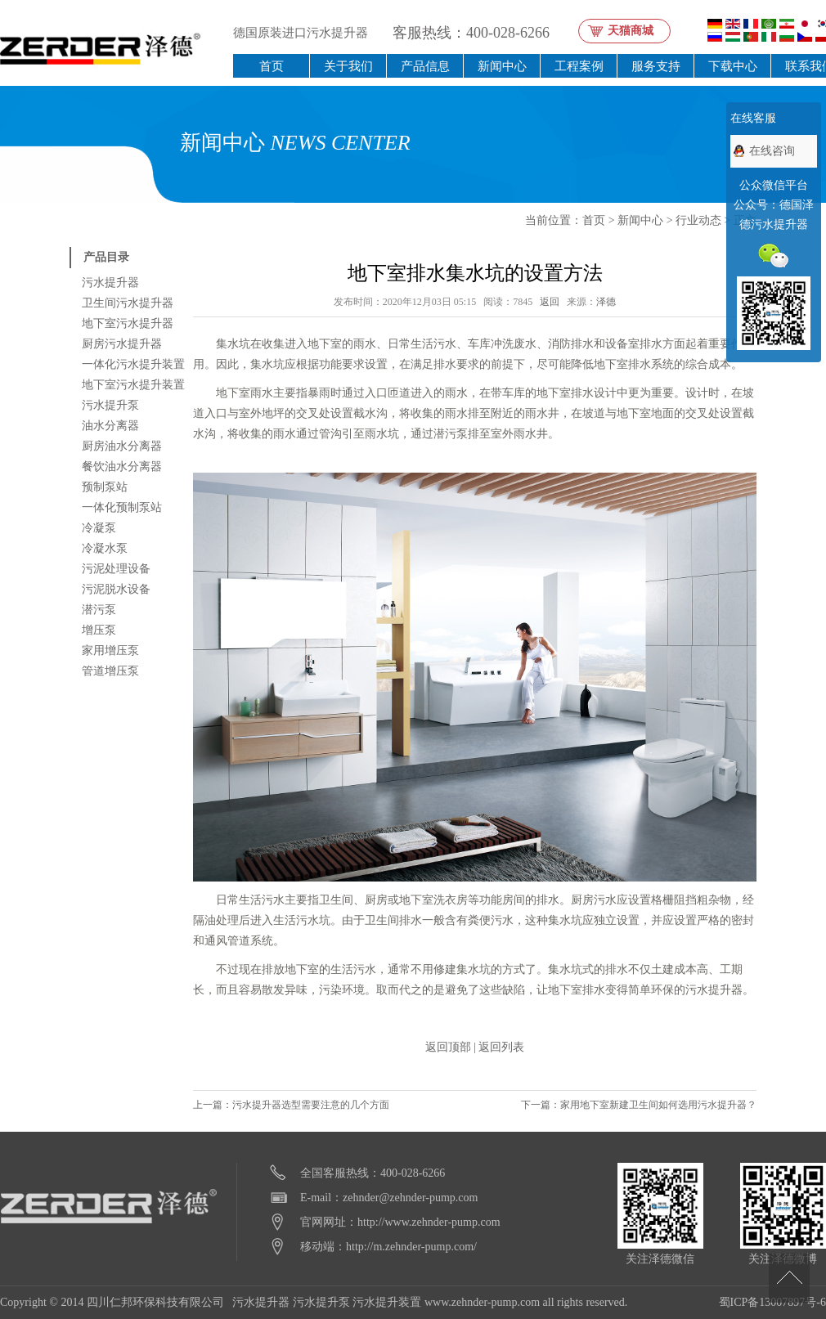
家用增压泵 (110, 650)
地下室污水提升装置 (133, 385)
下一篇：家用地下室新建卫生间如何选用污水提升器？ (638, 1104)
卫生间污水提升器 (127, 303)
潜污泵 (99, 609)
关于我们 (348, 66)
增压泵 (99, 630)
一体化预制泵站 (122, 507)
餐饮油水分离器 (122, 466)
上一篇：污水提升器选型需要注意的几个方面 (291, 1104)
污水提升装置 (386, 1302)
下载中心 (732, 66)
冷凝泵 (99, 528)
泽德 (606, 301)
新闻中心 (502, 66)
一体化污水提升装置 (133, 364)
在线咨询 (772, 151)
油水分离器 (110, 425)
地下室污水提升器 (127, 323)
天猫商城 (630, 31)
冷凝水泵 (105, 548)
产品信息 (425, 66)
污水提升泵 (110, 405)
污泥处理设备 (116, 569)
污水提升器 (110, 282)
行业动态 (698, 220)
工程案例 (579, 66)
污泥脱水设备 (116, 589)
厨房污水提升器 (122, 344)
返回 (549, 301)
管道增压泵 (110, 671)
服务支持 (655, 66)
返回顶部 (448, 1047)
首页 (271, 66)
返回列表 (501, 1047)
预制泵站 (105, 487)
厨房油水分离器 (122, 446)
